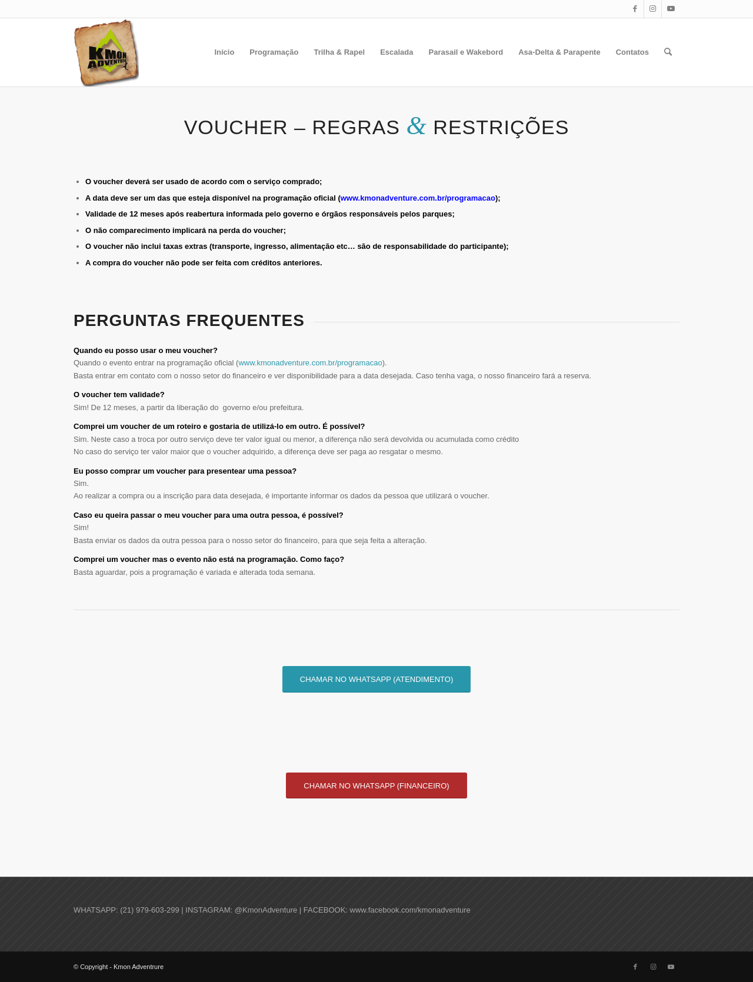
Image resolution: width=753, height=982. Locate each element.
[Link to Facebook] (635, 9)
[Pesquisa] (668, 52)
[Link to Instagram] (652, 9)
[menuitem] (224, 52)
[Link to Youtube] (670, 9)
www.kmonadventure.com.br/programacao (418, 198)
